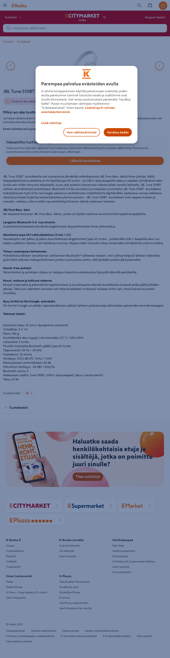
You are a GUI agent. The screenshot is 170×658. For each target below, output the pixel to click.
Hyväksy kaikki (117, 132)
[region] (86, 104)
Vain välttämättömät (82, 132)
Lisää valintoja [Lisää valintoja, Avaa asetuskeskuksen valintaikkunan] (51, 122)
